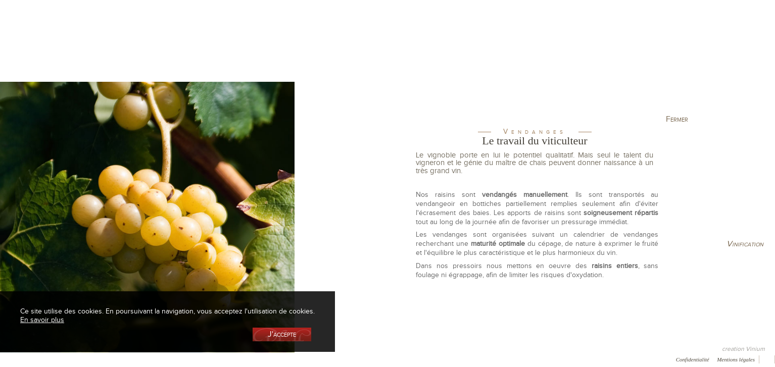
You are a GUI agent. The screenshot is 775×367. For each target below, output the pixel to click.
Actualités (643, 52)
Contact (203, 359)
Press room (164, 359)
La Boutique (210, 52)
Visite (569, 52)
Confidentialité (692, 359)
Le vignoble (284, 52)
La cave (135, 52)
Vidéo (278, 359)
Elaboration (495, 52)
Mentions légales (736, 359)
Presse (44, 359)
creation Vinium (743, 349)
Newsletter (242, 359)
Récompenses (84, 359)
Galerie (126, 359)
